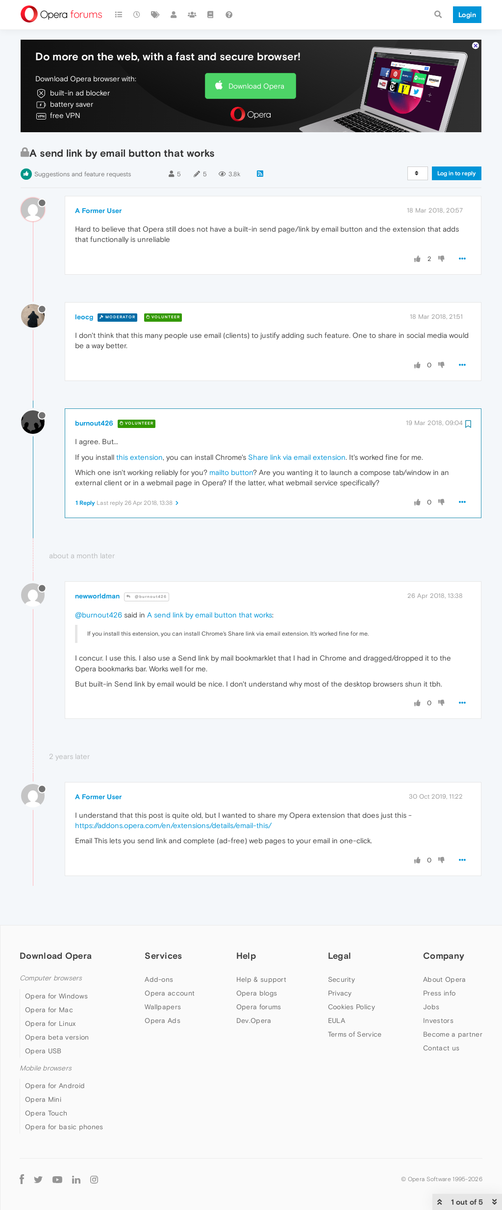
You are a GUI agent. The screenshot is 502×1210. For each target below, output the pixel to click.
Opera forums (258, 1007)
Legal (339, 955)
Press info (439, 993)
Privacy (340, 993)
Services (163, 955)
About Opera (444, 979)
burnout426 (94, 423)
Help (246, 955)
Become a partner (452, 1034)
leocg (84, 317)
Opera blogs (256, 993)
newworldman (97, 596)
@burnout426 (146, 596)
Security (341, 979)
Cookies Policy (351, 1007)
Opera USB (43, 1051)
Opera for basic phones (64, 1127)
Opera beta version (57, 1037)
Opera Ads (162, 1020)
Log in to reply (456, 173)
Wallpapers (163, 1007)
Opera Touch (46, 1113)
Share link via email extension (297, 457)
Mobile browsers (46, 1068)
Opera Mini (43, 1099)
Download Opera (256, 86)
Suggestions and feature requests (82, 174)
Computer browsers (51, 978)
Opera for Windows (56, 996)
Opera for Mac (49, 1010)
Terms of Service (355, 1034)
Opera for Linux (50, 1023)
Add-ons (159, 979)
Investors (438, 1020)
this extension (139, 457)
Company (443, 955)
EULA (336, 1020)
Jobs (431, 1007)
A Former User (98, 210)
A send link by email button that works (209, 615)
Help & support (261, 979)
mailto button (231, 472)
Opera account (170, 993)
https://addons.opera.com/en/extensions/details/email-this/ (173, 825)
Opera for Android (55, 1086)
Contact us (441, 1048)
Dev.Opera (254, 1020)
